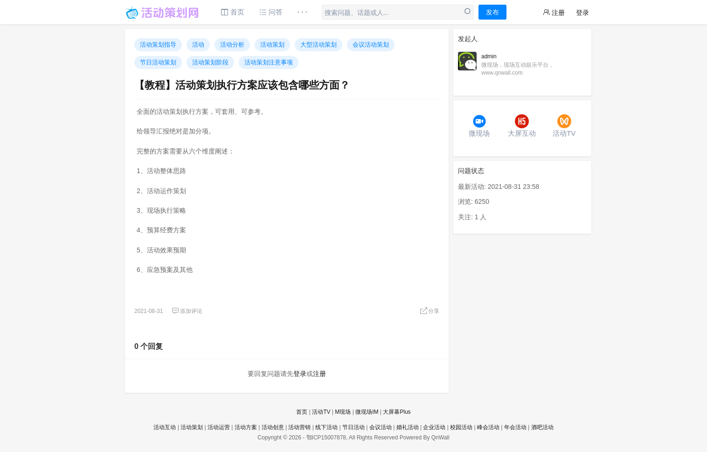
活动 (198, 44)
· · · (302, 12)
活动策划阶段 (210, 62)
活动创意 (273, 427)
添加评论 (187, 311)
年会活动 (515, 427)
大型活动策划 (318, 44)
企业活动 (434, 427)
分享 (429, 311)
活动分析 (232, 44)
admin (489, 56)
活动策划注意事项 (268, 62)
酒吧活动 (542, 427)
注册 (554, 12)
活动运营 (219, 427)
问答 (271, 12)
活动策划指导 (158, 44)
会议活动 (380, 427)
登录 (582, 12)
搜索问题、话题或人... (357, 12)
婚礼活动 (407, 427)
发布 (492, 12)
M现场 (343, 412)
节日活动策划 (158, 62)
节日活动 (353, 427)
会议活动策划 (371, 44)
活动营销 (299, 427)
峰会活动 (488, 427)
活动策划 (272, 44)
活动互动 (164, 427)
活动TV (321, 412)
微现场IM (366, 412)
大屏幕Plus (396, 412)
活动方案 (246, 427)
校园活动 (461, 427)
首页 (232, 12)
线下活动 (326, 427)
